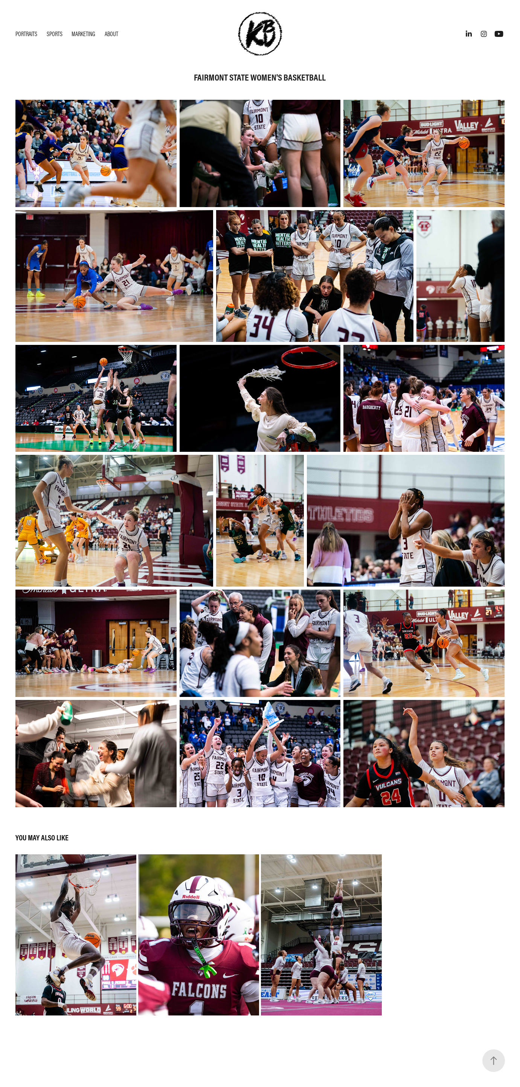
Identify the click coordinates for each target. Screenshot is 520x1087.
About (111, 34)
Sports (55, 34)
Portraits (26, 34)
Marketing (83, 34)
